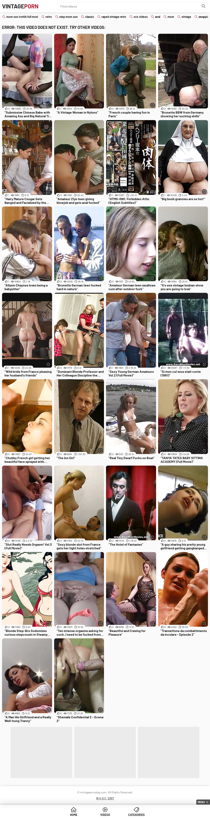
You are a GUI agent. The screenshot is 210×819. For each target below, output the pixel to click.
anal (157, 16)
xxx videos (141, 16)
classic (89, 16)
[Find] (203, 6)
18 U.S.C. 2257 (105, 798)
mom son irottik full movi (22, 16)
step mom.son (68, 16)
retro (49, 16)
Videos (105, 815)
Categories (136, 815)
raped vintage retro (114, 16)
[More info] (48, 105)
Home (73, 815)
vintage (186, 16)
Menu (201, 802)
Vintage (20, 6)
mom (171, 16)
